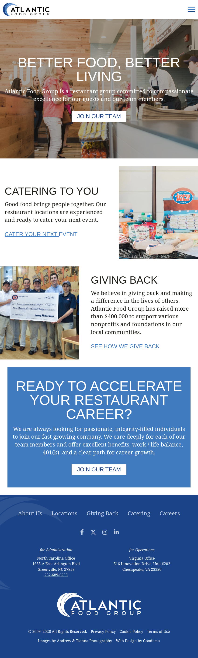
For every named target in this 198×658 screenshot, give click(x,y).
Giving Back (102, 513)
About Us (30, 513)
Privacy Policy (103, 631)
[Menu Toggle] (191, 9)
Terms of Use (158, 631)
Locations (64, 513)
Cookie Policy (131, 631)
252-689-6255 (56, 574)
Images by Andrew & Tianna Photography (75, 640)
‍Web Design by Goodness (138, 640)
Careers (170, 513)
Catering (139, 513)
